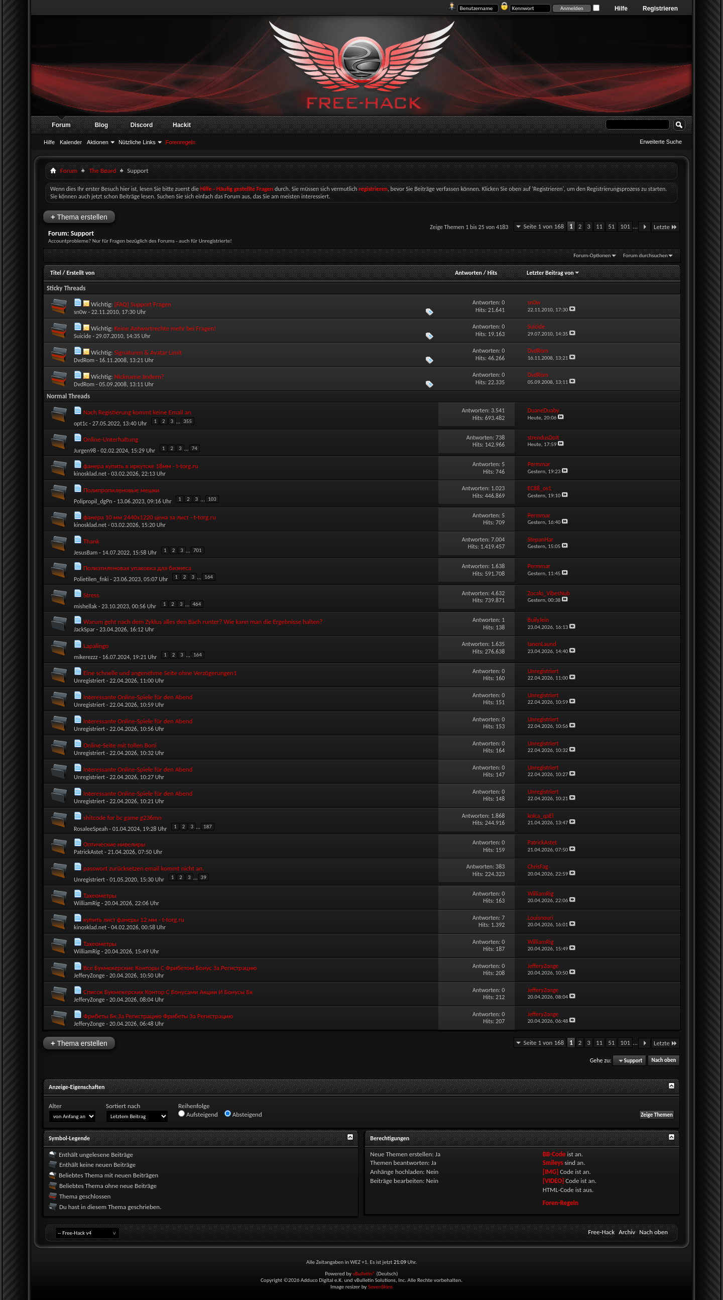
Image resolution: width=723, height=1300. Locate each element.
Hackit (182, 125)
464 (197, 604)
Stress (91, 595)
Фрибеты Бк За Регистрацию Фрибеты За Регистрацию (158, 1016)
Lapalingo (95, 645)
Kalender (71, 142)
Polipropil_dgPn (93, 501)
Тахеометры (99, 895)
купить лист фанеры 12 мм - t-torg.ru (133, 919)
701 (197, 550)
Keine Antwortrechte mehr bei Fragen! (165, 328)
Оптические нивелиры (114, 844)
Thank (91, 541)
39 (203, 877)
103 (212, 499)
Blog (101, 125)
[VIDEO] (553, 1180)
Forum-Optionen (592, 255)
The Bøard (102, 170)
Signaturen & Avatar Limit (148, 352)
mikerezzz (85, 657)
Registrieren (660, 8)
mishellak (85, 606)
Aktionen (97, 142)
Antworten (468, 272)
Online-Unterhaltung (110, 439)
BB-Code (554, 1154)
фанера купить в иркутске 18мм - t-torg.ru (140, 466)
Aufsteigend (198, 1114)
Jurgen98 (85, 450)
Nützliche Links (137, 142)
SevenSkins (380, 1286)
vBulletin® (363, 1273)
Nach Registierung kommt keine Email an (137, 412)
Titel (55, 272)
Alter (55, 1106)
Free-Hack (601, 1232)
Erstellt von (80, 272)
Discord (142, 125)
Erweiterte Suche (661, 142)
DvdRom (84, 360)
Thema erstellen (79, 216)
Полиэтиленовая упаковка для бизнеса (137, 568)
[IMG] (551, 1171)
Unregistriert (89, 680)
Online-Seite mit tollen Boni (119, 745)
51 (611, 226)
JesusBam (85, 552)
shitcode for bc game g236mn (122, 817)
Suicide (82, 336)
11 (599, 226)
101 (625, 226)
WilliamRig (87, 903)
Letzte (665, 227)
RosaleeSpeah (91, 828)
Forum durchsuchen (645, 255)
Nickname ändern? (139, 376)
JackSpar (84, 629)
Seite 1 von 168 (543, 226)
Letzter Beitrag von (553, 272)
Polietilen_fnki (91, 579)
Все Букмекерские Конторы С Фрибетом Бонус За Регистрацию (170, 967)
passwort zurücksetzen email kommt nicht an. (143, 868)
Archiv (627, 1232)
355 (187, 421)
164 (208, 577)
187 (207, 826)
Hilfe (621, 8)
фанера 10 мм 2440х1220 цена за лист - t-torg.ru (149, 517)
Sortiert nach (123, 1106)
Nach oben (663, 1060)
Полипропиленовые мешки (121, 490)
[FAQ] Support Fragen (142, 304)
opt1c (81, 423)
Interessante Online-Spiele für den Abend (137, 697)
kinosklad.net (90, 473)
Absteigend (243, 1114)
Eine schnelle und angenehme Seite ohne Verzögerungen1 (160, 673)
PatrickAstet (88, 851)
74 (194, 448)
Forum (61, 125)
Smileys (553, 1162)
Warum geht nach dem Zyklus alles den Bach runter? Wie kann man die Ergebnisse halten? (203, 621)
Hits (492, 272)
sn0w (80, 311)
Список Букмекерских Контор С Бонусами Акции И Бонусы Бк (168, 992)
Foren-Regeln (560, 1203)
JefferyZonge (89, 975)
